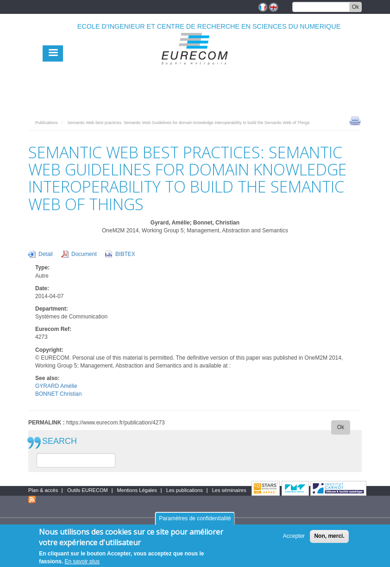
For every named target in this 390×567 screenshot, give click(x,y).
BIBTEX (125, 254)
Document (84, 254)
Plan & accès (43, 490)
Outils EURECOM (87, 490)
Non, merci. (329, 539)
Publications (46, 122)
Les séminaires (229, 490)
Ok (355, 7)
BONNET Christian (58, 394)
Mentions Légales (137, 490)
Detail (45, 254)
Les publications (184, 490)
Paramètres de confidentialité (195, 521)
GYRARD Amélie (56, 386)
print (355, 120)
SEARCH (59, 441)
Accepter (294, 539)
